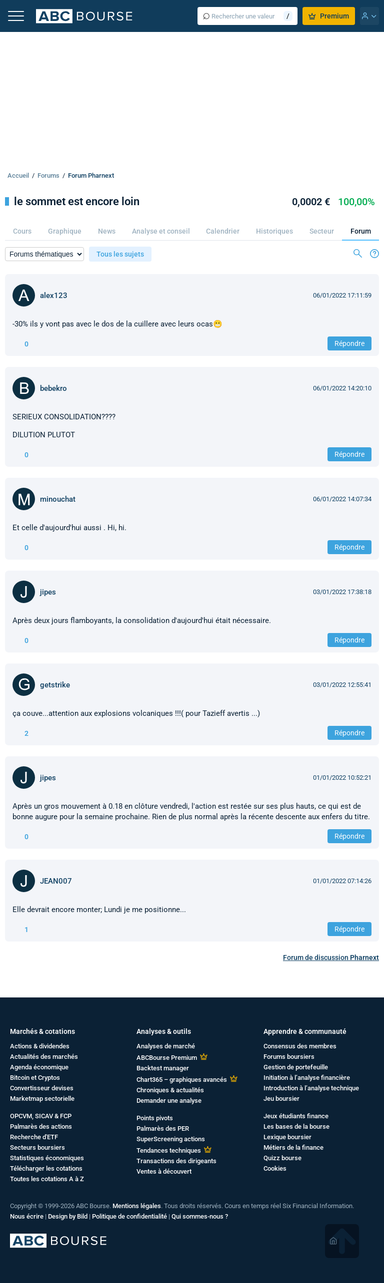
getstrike (55, 684)
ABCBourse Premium (166, 1057)
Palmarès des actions (41, 1126)
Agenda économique (39, 1067)
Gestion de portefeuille (296, 1067)
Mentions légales (136, 1206)
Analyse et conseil (161, 231)
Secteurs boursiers (37, 1147)
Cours (22, 231)
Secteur (322, 231)
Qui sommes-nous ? (200, 1216)
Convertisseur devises (42, 1088)
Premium (328, 16)
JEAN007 (56, 881)
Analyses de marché (165, 1046)
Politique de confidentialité (129, 1216)
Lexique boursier (288, 1137)
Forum (360, 231)
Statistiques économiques (47, 1158)
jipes (48, 592)
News (107, 231)
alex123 (54, 295)
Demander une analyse (169, 1100)
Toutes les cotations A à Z (47, 1179)
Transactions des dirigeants (176, 1161)
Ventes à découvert (164, 1171)
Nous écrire (27, 1216)
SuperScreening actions (170, 1139)
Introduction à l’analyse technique (311, 1088)
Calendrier (223, 231)
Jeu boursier (282, 1098)
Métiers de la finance (294, 1147)
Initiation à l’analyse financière (307, 1077)
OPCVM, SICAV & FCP (41, 1116)
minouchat (58, 499)
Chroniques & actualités (170, 1090)
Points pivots (154, 1118)
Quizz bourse (283, 1158)
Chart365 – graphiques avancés (181, 1079)
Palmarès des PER (162, 1128)
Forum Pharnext (91, 175)
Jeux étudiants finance (296, 1116)
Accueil (18, 175)
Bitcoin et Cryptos (35, 1077)
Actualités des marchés (44, 1056)
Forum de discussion (331, 958)
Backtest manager (162, 1068)
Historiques (274, 231)
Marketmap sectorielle (42, 1098)
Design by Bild (68, 1216)
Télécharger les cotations (46, 1168)
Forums (49, 175)
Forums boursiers (289, 1056)
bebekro (53, 388)
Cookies (275, 1168)
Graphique (65, 231)
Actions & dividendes (40, 1046)
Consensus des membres (300, 1046)
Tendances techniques (168, 1150)
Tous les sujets (120, 254)
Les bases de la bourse (297, 1126)
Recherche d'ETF (34, 1137)
